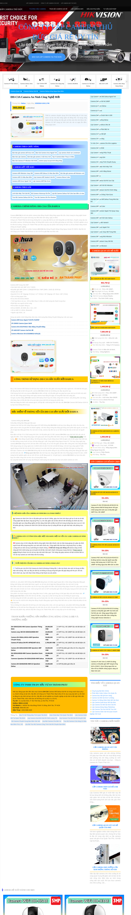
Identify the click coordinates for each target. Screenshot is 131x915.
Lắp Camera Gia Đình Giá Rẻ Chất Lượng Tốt (42, 718)
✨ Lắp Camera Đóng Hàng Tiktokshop (102, 707)
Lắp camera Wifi (77, 9)
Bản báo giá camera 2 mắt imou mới (39, 157)
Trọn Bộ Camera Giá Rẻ (58, 9)
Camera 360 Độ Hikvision (99, 246)
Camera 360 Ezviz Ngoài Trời (100, 227)
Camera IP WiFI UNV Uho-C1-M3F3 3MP (105, 650)
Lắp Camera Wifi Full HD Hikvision (102, 185)
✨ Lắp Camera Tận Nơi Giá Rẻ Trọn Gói (103, 709)
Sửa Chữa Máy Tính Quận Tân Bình (61, 715)
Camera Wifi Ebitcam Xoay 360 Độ (102, 241)
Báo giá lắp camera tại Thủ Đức (47, 57)
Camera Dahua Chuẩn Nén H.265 (101, 115)
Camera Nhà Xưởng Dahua (99, 120)
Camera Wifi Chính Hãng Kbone (101, 171)
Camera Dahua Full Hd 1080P (100, 101)
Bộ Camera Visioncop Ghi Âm (40, 193)
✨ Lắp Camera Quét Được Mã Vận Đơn (103, 702)
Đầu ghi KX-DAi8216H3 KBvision (103, 328)
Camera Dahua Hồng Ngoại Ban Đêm (52, 91)
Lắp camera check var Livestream (69, 153)
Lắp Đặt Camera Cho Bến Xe (51, 721)
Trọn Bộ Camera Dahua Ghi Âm (22, 197)
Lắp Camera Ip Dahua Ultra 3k (100, 125)
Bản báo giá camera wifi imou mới (23, 153)
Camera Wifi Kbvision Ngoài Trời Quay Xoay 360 (105, 212)
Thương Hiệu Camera (37, 9)
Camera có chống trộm (98, 157)
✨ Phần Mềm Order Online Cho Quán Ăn (103, 693)
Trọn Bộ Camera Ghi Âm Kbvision (45, 197)
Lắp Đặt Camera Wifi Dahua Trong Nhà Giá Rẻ (104, 200)
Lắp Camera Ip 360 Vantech (99, 222)
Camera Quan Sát (16, 91)
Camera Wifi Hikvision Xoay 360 (22, 173)
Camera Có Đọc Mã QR (98, 134)
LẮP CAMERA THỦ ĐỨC (11, 9)
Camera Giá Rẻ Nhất (97, 148)
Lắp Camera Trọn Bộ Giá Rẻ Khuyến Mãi (72, 718)
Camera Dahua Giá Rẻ (31, 91)
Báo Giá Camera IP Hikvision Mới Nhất (24, 160)
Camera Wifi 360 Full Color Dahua (101, 218)
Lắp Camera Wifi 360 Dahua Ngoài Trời (103, 96)
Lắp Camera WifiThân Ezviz (42, 181)
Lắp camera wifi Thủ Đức (69, 3)
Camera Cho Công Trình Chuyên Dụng (103, 162)
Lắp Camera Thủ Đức (32, 3)
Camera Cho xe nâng (97, 138)
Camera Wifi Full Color (98, 206)
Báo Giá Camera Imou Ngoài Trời (46, 153)
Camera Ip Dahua (96, 110)
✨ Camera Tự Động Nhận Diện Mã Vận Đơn (104, 700)
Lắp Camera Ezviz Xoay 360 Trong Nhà (103, 232)
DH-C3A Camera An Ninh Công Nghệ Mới (35, 96)
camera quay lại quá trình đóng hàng (50, 160)
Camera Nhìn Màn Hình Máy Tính (101, 166)
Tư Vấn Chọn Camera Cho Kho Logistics (104, 143)
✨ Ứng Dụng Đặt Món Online (99, 691)
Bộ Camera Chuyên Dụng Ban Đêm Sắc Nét (26, 721)
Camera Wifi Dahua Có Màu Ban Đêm (46, 173)
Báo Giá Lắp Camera (19, 157)
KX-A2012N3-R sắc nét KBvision (103, 279)
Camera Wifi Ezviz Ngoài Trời (21, 181)
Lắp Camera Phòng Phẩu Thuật (101, 152)
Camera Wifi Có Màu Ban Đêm (22, 177)
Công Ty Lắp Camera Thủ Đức (50, 3)
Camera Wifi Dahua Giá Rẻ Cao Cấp (102, 180)
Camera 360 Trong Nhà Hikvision (101, 236)
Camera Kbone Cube (63, 177)
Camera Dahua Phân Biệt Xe (100, 129)
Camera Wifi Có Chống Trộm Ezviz (102, 194)
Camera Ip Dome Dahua (98, 106)
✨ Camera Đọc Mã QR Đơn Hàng (101, 695)
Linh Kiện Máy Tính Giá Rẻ (21, 193)
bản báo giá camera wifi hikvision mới (72, 173)
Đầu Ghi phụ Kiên (93, 9)
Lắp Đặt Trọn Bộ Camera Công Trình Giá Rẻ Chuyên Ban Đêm (45, 724)
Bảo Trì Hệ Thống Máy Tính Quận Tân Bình (33, 715)
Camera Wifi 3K (96, 176)
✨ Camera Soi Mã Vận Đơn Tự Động (102, 698)
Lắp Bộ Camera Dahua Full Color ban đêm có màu (68, 193)
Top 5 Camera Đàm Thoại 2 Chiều (63, 157)
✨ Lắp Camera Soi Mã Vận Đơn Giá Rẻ (103, 705)
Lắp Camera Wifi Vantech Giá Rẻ (44, 177)
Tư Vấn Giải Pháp (109, 9)
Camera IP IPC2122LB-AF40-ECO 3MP (104, 597)
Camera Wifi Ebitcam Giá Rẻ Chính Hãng (104, 190)
